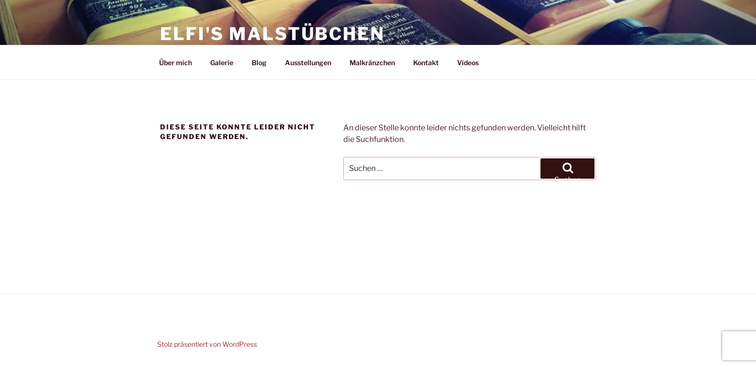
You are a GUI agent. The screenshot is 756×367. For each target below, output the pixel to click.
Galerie (221, 62)
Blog (259, 62)
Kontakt (426, 62)
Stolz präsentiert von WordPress (207, 344)
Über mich (175, 62)
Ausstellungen (308, 62)
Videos (468, 62)
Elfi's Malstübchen (272, 33)
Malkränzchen (372, 62)
